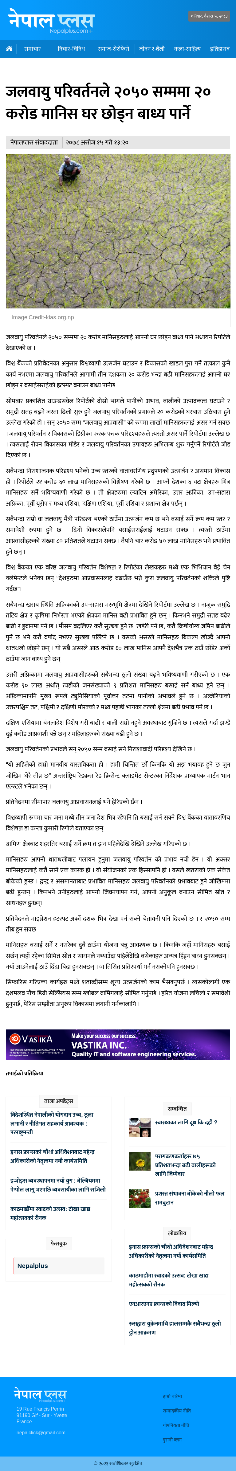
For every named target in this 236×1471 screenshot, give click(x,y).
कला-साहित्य (187, 49)
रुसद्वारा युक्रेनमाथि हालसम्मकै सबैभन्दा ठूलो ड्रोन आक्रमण (175, 1328)
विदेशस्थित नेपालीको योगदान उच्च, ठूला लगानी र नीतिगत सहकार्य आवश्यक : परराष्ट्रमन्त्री (51, 1124)
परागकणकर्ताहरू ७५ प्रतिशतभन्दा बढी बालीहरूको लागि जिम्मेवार (185, 1165)
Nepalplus (33, 1266)
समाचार (32, 49)
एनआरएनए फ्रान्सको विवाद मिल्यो (164, 1304)
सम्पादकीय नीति (177, 1411)
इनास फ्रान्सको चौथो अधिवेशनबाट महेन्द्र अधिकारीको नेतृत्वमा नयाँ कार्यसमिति (52, 1156)
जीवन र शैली (152, 49)
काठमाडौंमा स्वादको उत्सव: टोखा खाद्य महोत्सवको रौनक (50, 1213)
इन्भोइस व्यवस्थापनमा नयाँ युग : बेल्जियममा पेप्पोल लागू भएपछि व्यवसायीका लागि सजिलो (58, 1185)
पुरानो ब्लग (172, 1440)
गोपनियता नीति (176, 1425)
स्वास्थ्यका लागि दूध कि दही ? (187, 1122)
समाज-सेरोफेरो (113, 49)
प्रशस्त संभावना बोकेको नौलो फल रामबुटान (190, 1198)
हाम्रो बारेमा (172, 1396)
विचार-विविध (71, 49)
